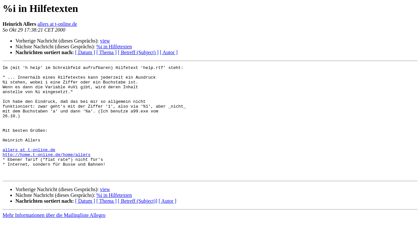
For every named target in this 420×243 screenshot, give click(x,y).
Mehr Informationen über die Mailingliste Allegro (54, 237)
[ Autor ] (169, 52)
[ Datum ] (85, 52)
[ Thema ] (107, 52)
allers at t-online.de (57, 24)
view (105, 41)
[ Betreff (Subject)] (137, 223)
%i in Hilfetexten (114, 46)
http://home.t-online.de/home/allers (46, 173)
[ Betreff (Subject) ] (138, 52)
